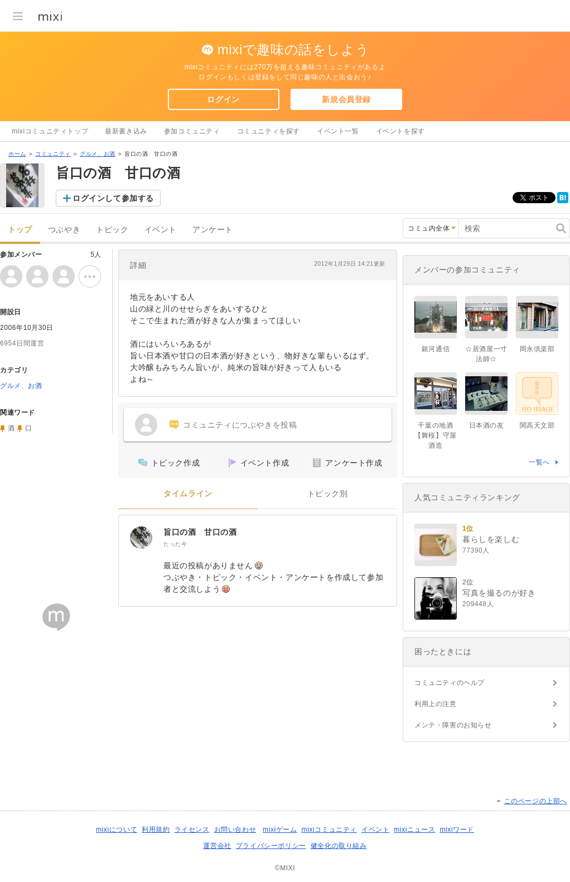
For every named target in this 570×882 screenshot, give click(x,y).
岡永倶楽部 (537, 349)
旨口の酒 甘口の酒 (199, 532)
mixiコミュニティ (329, 829)
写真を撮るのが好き (498, 592)
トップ (20, 230)
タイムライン (187, 494)
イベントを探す (400, 131)
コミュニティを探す (268, 131)
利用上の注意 (435, 704)
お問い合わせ (235, 829)
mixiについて (116, 829)
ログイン (223, 99)
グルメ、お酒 (97, 154)
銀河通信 (436, 349)
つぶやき (64, 230)
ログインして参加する (113, 198)
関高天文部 (537, 425)
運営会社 (217, 846)
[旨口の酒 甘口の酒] (141, 537)
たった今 (175, 544)
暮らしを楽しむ (490, 539)
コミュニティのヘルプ (449, 683)
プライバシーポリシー (271, 846)
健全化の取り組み (339, 846)
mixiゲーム (280, 829)
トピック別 (327, 494)
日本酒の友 (486, 425)
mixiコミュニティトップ (50, 131)
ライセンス (192, 829)
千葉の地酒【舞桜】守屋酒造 (435, 435)
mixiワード (456, 829)
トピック (112, 230)
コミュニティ (53, 154)
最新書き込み (126, 131)
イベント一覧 (338, 131)
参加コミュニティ (192, 131)
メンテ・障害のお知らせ (453, 725)
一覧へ (539, 462)
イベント (160, 230)
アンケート (212, 230)
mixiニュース (414, 829)
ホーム (17, 154)
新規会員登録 (346, 99)
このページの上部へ (535, 801)
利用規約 (156, 829)
